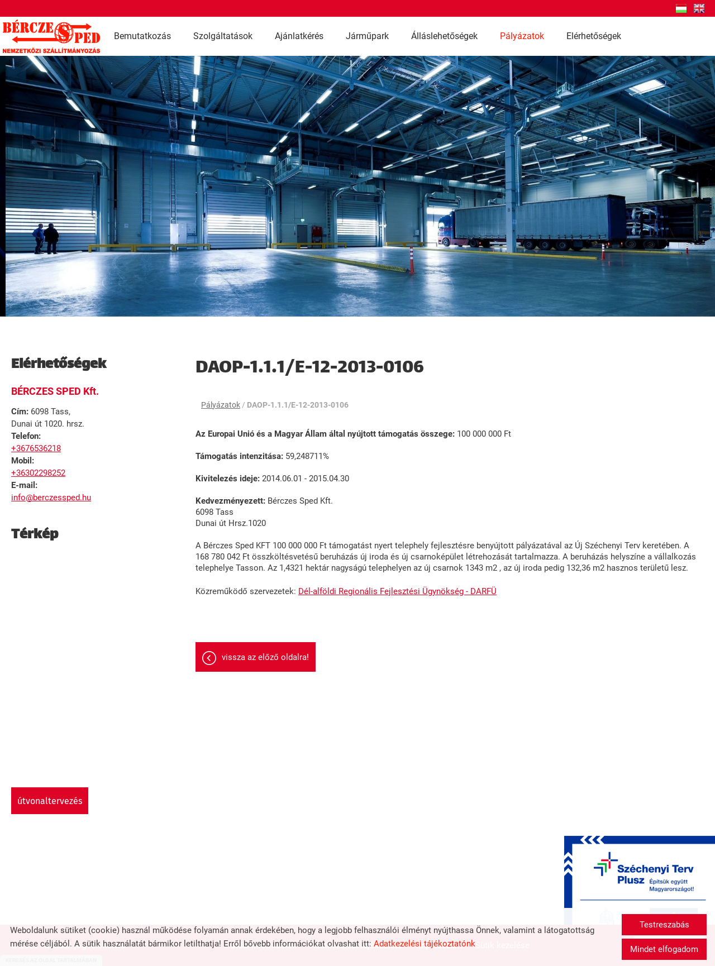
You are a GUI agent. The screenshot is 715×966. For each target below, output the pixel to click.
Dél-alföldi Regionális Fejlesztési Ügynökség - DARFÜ (397, 591)
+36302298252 (38, 473)
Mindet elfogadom (664, 949)
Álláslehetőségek (444, 36)
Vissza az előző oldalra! (265, 657)
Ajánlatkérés (299, 36)
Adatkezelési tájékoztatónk (424, 944)
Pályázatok (522, 36)
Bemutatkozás (142, 36)
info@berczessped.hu (51, 497)
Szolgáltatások (222, 36)
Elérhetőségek (593, 36)
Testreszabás (664, 925)
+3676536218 (36, 448)
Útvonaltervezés (49, 801)
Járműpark (367, 36)
